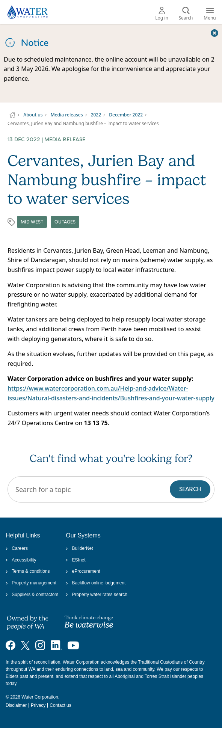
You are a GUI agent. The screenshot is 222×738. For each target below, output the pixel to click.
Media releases (67, 115)
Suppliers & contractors (32, 594)
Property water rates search (96, 594)
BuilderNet (79, 548)
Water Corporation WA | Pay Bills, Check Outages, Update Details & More (12, 115)
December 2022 (126, 115)
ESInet (75, 560)
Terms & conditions (28, 571)
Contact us (60, 705)
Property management (31, 583)
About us (32, 115)
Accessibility (21, 560)
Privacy (38, 705)
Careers (17, 548)
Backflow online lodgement (95, 583)
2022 (96, 115)
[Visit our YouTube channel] (73, 645)
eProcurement (83, 571)
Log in (161, 14)
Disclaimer (16, 705)
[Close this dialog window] (214, 33)
